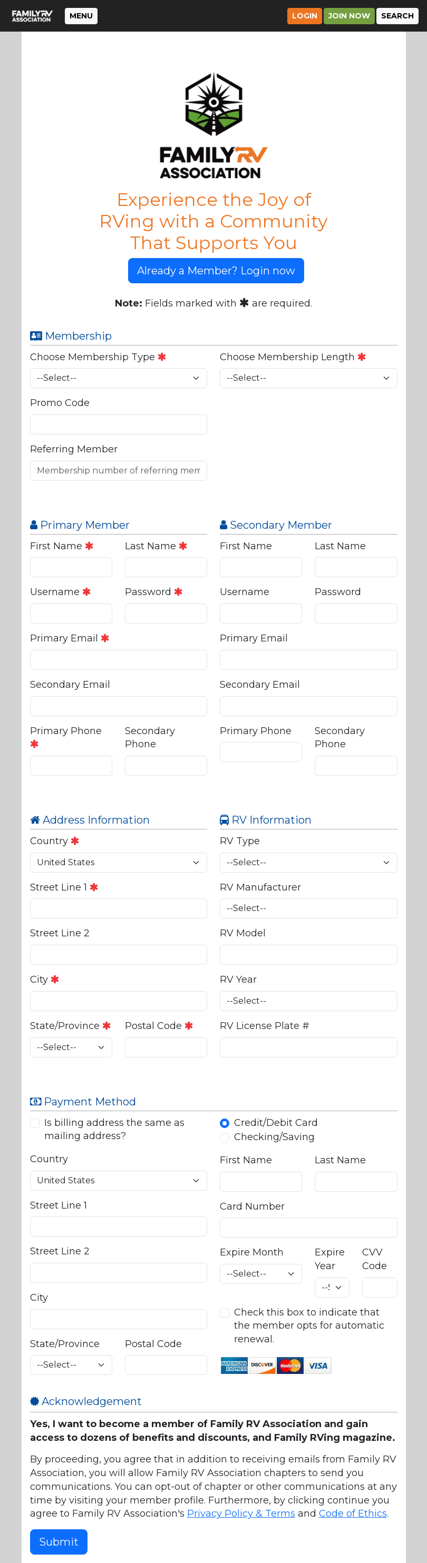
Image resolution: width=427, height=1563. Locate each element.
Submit (59, 1542)
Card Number (252, 1206)
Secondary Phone (150, 737)
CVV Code (374, 1259)
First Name (62, 546)
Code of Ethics (353, 1513)
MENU (81, 16)
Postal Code (159, 1026)
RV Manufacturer (260, 887)
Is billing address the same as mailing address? (114, 1129)
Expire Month (252, 1252)
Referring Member (74, 449)
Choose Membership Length (293, 357)
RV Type (240, 841)
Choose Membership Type (98, 357)
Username (60, 592)
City (45, 979)
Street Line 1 (64, 887)
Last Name (156, 546)
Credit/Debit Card (276, 1123)
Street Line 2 (60, 933)
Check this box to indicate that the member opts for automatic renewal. (309, 1326)
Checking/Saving (274, 1137)
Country (55, 841)
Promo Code (60, 403)
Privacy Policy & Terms (241, 1513)
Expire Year (330, 1259)
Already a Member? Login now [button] (216, 270)
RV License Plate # (264, 1026)
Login (304, 16)
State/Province (70, 1026)
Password (154, 592)
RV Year (238, 979)
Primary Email (70, 638)
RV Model (243, 933)
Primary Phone (66, 737)
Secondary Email (70, 684)
